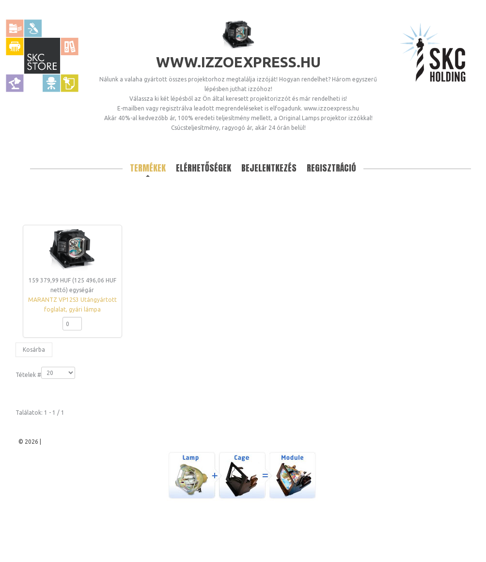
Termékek (148, 167)
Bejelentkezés (269, 167)
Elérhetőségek (203, 167)
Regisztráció (331, 167)
